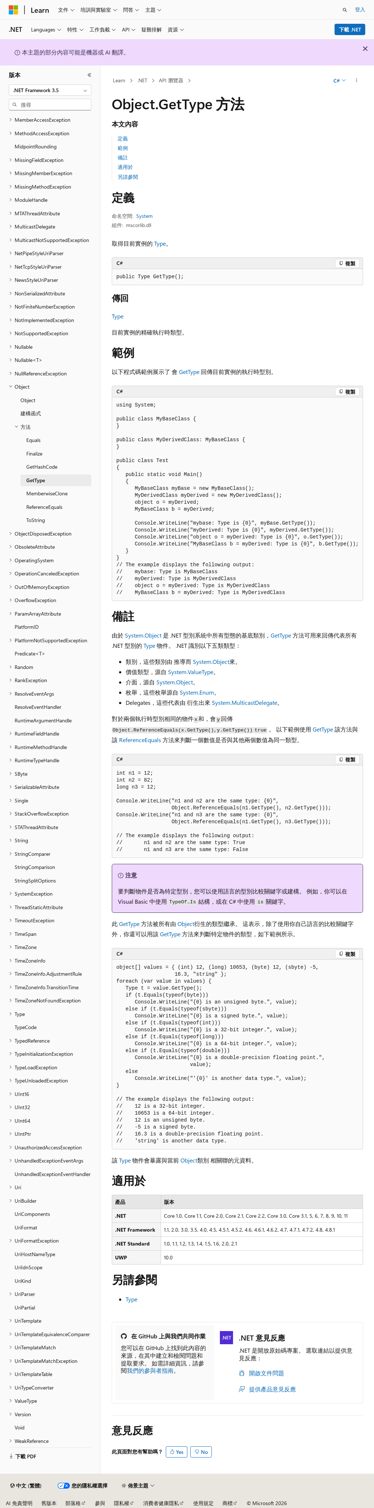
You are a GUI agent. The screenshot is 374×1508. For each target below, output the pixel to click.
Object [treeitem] (27, 400)
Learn (119, 80)
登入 (360, 9)
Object (186, 923)
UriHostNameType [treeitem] (35, 1254)
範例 (123, 147)
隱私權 (121, 1503)
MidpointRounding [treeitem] (36, 146)
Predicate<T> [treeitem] (30, 653)
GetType (189, 371)
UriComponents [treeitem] (32, 1213)
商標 (227, 1503)
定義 (123, 138)
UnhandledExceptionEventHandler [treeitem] (53, 1174)
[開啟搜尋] (344, 9)
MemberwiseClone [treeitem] (47, 493)
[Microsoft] (13, 10)
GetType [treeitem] (35, 480)
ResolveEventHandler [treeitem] (38, 706)
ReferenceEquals (140, 740)
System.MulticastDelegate (244, 702)
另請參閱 (128, 176)
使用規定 (203, 1503)
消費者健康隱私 (161, 1503)
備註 (123, 157)
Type (160, 243)
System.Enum (197, 692)
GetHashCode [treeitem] (41, 466)
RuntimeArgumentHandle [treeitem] (43, 720)
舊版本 (49, 1503)
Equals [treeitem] (33, 439)
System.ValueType (190, 672)
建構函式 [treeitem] (30, 413)
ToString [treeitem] (35, 520)
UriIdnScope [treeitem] (28, 1267)
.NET (142, 80)
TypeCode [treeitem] (26, 1027)
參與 (100, 1503)
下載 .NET (350, 29)
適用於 (125, 166)
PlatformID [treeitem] (27, 626)
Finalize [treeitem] (34, 453)
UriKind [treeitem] (23, 1280)
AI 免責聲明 (19, 1503)
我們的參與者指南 (150, 1370)
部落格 (73, 1503)
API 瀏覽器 (171, 80)
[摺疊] (89, 75)
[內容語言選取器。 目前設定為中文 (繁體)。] (26, 1486)
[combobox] (50, 90)
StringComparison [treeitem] (35, 866)
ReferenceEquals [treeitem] (44, 506)
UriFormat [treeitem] (26, 1227)
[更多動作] (356, 81)
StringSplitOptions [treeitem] (35, 880)
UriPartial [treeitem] (25, 1307)
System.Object (143, 635)
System (144, 215)
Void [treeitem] (19, 1427)
